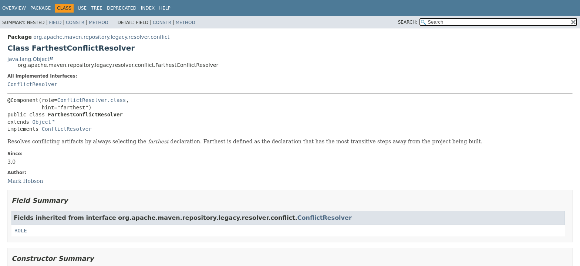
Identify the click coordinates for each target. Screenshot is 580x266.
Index (148, 8)
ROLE (20, 230)
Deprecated (121, 8)
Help (165, 8)
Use (82, 8)
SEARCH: (408, 22)
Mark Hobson (25, 181)
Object (41, 122)
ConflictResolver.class (91, 100)
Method (98, 22)
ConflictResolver (32, 84)
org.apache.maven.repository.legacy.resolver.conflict (101, 37)
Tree (96, 8)
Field (55, 22)
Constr (75, 22)
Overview (14, 8)
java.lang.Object (28, 59)
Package (40, 8)
